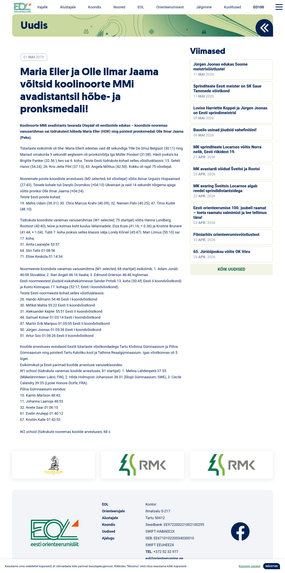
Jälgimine (204, 7)
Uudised (108, 531)
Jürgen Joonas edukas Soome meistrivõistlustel (220, 66)
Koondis (94, 7)
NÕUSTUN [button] (271, 566)
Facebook (240, 531)
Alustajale (68, 7)
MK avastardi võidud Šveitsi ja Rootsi (226, 168)
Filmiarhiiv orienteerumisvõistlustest (226, 234)
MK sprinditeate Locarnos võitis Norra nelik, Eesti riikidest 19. (227, 149)
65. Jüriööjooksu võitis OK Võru (221, 251)
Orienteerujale (113, 511)
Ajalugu (108, 538)
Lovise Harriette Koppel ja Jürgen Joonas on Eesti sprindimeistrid (230, 110)
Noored (119, 7)
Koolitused (232, 7)
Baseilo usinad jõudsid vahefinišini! (225, 129)
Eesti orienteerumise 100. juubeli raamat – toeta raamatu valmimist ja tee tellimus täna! (230, 212)
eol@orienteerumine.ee (164, 558)
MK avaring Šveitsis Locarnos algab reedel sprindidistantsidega (225, 188)
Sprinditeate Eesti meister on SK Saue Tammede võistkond (227, 88)
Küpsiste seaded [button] (249, 566)
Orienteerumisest (170, 7)
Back (264, 28)
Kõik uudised (231, 269)
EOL (141, 7)
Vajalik (42, 7)
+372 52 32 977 (165, 552)
